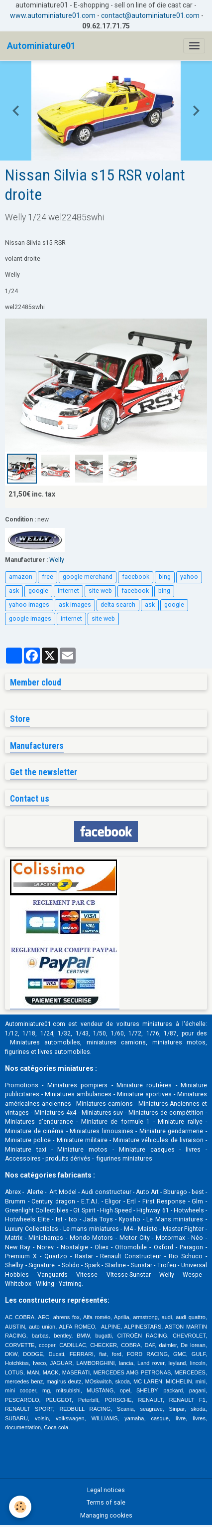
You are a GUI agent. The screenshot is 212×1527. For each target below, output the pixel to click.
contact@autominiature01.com (150, 15)
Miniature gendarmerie (171, 1131)
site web (100, 590)
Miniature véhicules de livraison (158, 1140)
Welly (56, 559)
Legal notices (106, 1490)
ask (14, 590)
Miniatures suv (102, 1112)
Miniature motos (82, 1149)
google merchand (87, 576)
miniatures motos (179, 1042)
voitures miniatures (144, 1023)
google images (30, 618)
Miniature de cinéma (34, 1131)
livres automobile (62, 1051)
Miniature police (28, 1140)
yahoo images (29, 604)
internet (68, 590)
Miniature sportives (144, 1094)
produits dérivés (68, 1158)
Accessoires (23, 1158)
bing (165, 576)
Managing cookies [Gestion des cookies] (106, 1515)
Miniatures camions (104, 1103)
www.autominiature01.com (53, 15)
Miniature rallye (180, 1121)
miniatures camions (116, 1042)
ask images (75, 604)
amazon (20, 576)
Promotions (21, 1085)
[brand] (41, 45)
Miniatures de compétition (166, 1112)
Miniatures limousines (101, 1131)
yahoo (189, 576)
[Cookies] (20, 1507)
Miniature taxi (25, 1149)
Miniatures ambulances (78, 1094)
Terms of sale (106, 1502)
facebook (135, 576)
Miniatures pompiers (77, 1085)
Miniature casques (147, 1149)
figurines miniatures (123, 1158)
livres (193, 1149)
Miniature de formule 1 (115, 1121)
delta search (118, 604)
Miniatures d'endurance (39, 1121)
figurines (17, 1051)
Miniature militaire (82, 1140)
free (47, 576)
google (38, 590)
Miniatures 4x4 (55, 1112)
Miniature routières (144, 1085)
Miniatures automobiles (45, 1042)
